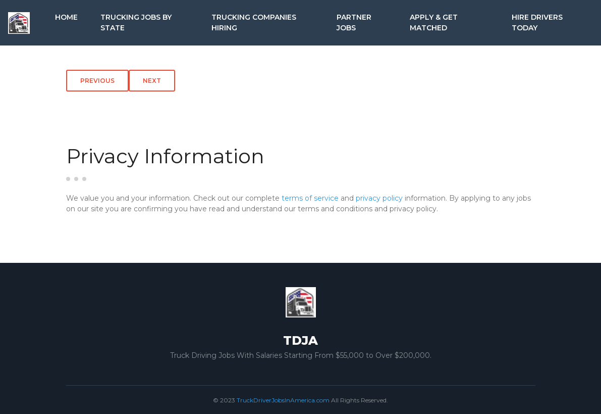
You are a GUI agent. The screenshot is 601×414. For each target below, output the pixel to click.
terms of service (310, 198)
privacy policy (379, 198)
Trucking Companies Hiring (253, 22)
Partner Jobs (354, 22)
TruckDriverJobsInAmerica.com (283, 400)
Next (152, 80)
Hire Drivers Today (537, 22)
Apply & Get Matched (434, 22)
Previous (97, 80)
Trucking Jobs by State (136, 22)
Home (66, 17)
